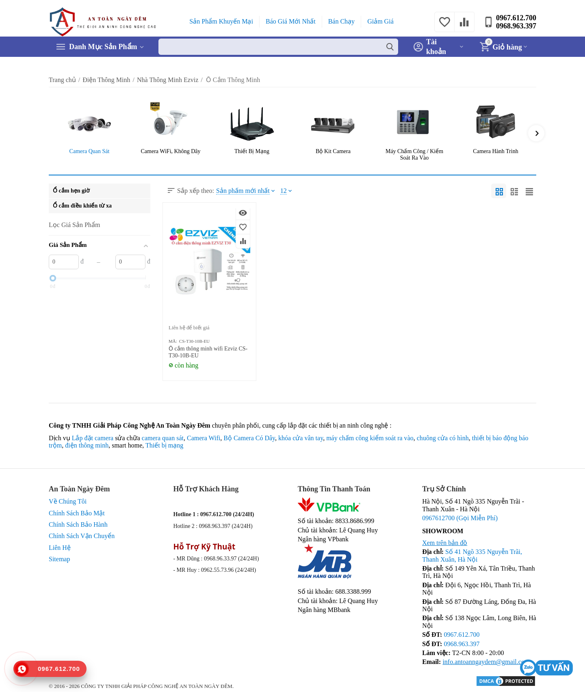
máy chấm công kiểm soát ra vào (370, 438)
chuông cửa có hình (443, 438)
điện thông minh (86, 445)
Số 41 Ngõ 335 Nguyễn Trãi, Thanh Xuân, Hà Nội (472, 555)
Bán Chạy (341, 21)
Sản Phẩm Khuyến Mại (221, 21)
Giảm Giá (380, 21)
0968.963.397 (516, 26)
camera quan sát (163, 438)
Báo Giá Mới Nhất (291, 21)
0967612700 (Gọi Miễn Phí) (460, 518)
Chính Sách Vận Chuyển (82, 535)
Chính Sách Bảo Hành (78, 524)
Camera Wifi (203, 438)
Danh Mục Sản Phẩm (103, 46)
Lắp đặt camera (93, 438)
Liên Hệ (60, 547)
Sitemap (59, 559)
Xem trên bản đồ (444, 542)
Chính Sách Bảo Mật (77, 513)
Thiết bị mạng (164, 445)
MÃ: (173, 341)
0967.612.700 (516, 18)
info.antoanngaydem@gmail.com (485, 661)
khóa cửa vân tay (300, 438)
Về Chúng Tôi (68, 501)
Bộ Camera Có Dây (249, 438)
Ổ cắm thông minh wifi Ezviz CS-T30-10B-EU (208, 352)
